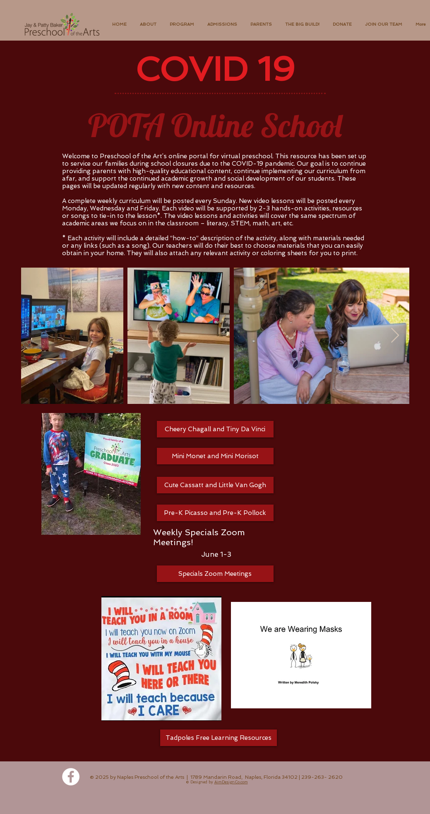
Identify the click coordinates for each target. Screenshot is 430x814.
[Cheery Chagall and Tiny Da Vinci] (215, 429)
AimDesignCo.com (231, 782)
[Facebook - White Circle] (70, 776)
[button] (148, 24)
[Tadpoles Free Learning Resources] (218, 737)
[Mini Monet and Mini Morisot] (215, 456)
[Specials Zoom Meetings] (215, 573)
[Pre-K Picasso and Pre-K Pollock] (215, 513)
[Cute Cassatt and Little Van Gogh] (215, 485)
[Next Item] (395, 336)
